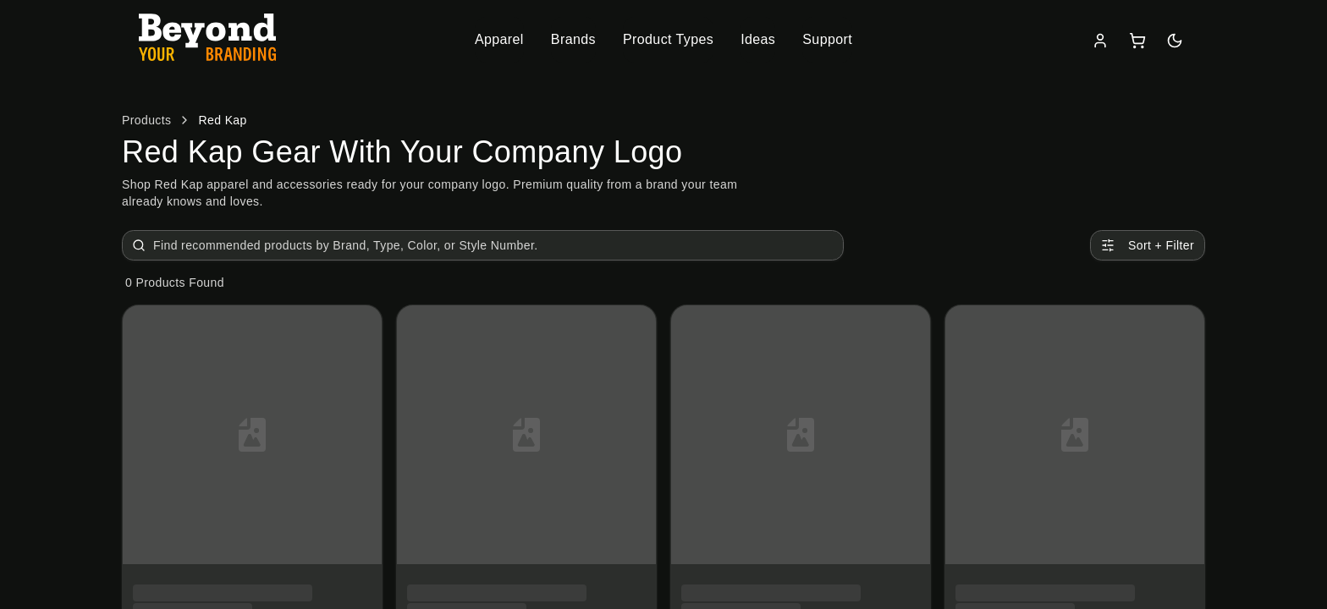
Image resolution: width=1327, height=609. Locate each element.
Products (146, 120)
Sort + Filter (1147, 245)
